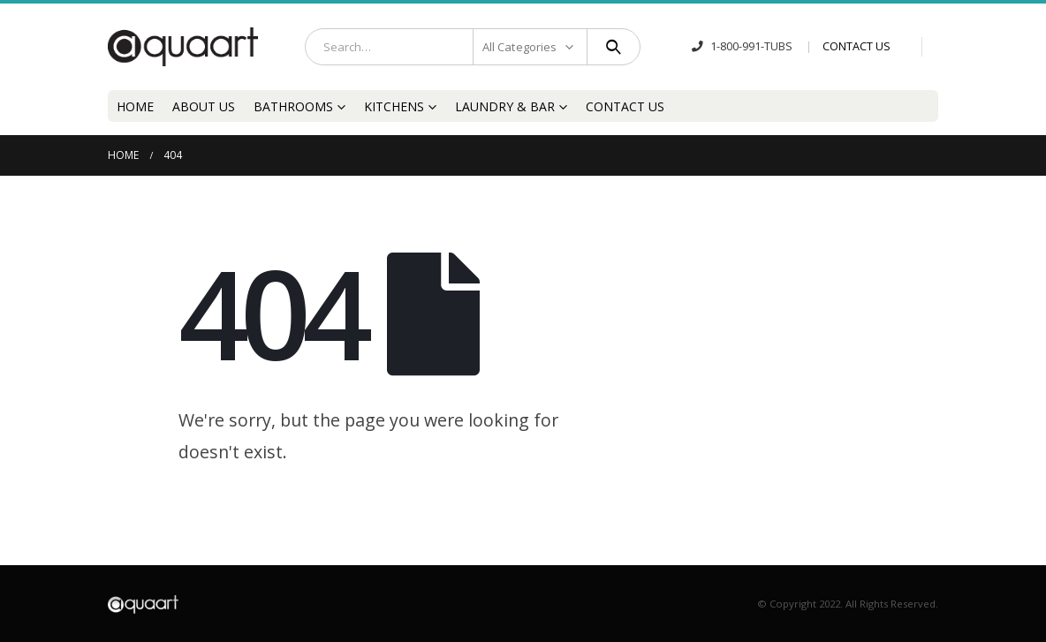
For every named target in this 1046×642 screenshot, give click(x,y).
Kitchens (394, 106)
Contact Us (625, 106)
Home (135, 106)
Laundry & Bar (505, 106)
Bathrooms (293, 106)
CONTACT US (856, 46)
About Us (203, 106)
